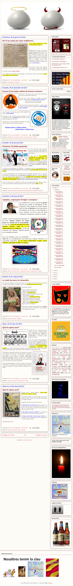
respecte (26, 137)
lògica (12, 82)
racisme (56, 369)
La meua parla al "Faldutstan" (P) (59, 215)
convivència (16, 137)
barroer (53, 348)
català (64, 348)
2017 (55, 272)
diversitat (19, 380)
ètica (19, 271)
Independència (28, 190)
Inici (25, 435)
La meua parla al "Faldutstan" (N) (59, 222)
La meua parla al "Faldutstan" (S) (59, 205)
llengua (54, 364)
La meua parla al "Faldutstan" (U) (59, 199)
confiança (54, 351)
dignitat (20, 190)
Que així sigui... (58, 267)
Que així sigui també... (60, 265)
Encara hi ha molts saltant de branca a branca (22, 91)
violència (30, 137)
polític (36, 271)
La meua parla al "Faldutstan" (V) (59, 195)
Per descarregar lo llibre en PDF (59, 67)
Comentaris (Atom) (28, 440)
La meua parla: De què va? (58, 59)
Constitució (14, 271)
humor (15, 318)
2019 (55, 188)
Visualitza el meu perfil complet (59, 148)
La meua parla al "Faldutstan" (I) (59, 236)
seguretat (54, 371)
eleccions (21, 137)
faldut (68, 359)
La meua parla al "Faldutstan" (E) (59, 249)
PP (37, 190)
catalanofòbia (10, 137)
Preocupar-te (17, 82)
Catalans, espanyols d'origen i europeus (19, 200)
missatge (34, 190)
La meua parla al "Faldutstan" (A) (59, 262)
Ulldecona (55, 373)
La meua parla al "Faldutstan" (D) (59, 252)
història (8, 82)
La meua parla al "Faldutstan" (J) (59, 232)
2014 (55, 279)
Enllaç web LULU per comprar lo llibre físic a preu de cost (61, 64)
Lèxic (68, 362)
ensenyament (10, 318)
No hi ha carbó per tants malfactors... (18, 41)
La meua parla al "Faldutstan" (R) (59, 209)
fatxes (23, 190)
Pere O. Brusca (64, 136)
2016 (55, 274)
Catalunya (16, 190)
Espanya (54, 357)
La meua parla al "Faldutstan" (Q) (59, 212)
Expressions (56, 359)
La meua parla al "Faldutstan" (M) (59, 226)
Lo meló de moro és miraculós (15, 280)
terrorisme (64, 371)
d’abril (56, 189)
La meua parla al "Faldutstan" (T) (59, 202)
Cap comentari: (24, 80)
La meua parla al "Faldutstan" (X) (59, 192)
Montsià (64, 366)
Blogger (50, 583)
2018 (55, 270)
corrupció (15, 380)
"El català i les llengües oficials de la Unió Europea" (66, 167)
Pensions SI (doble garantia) (14, 146)
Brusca (58, 348)
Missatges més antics (41, 435)
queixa (69, 368)
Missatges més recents (8, 435)
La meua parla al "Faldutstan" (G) (59, 242)
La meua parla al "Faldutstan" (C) (59, 256)
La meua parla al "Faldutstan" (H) (59, 239)
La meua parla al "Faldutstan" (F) (59, 246)
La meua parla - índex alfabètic (59, 61)
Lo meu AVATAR (56, 308)
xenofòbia (35, 137)
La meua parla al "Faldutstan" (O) (59, 219)
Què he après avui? (10, 327)
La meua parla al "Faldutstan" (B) (59, 259)
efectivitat (9, 429)
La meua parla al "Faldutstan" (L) (59, 229)
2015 (55, 276)
